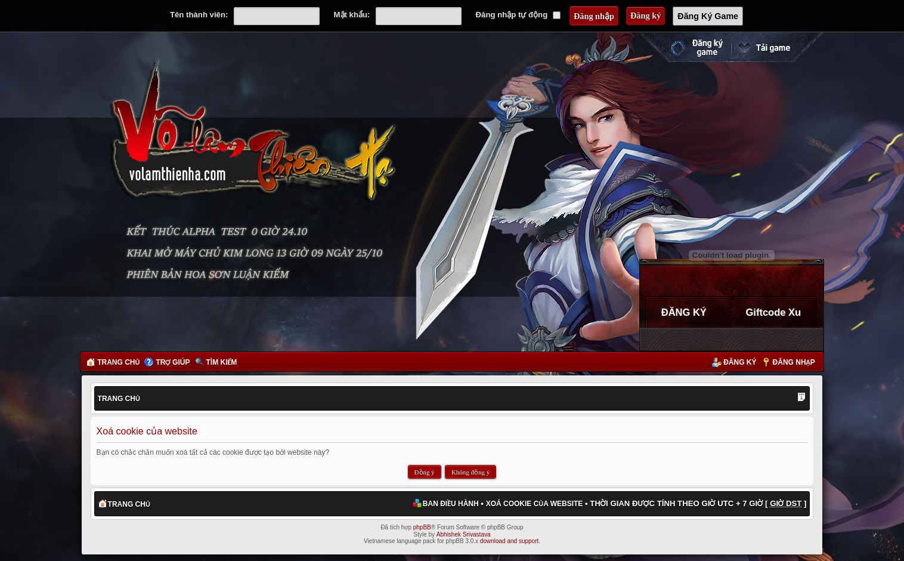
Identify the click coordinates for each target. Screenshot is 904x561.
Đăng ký (739, 362)
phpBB (422, 527)
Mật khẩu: (352, 14)
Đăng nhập (794, 362)
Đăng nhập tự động (518, 14)
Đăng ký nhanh (684, 47)
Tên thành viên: (199, 14)
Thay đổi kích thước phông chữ (801, 398)
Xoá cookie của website (534, 504)
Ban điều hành (451, 504)
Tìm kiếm (221, 362)
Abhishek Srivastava (463, 534)
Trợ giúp (173, 362)
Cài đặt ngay (777, 47)
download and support (509, 541)
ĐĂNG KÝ (684, 312)
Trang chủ (118, 362)
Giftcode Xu (773, 312)
